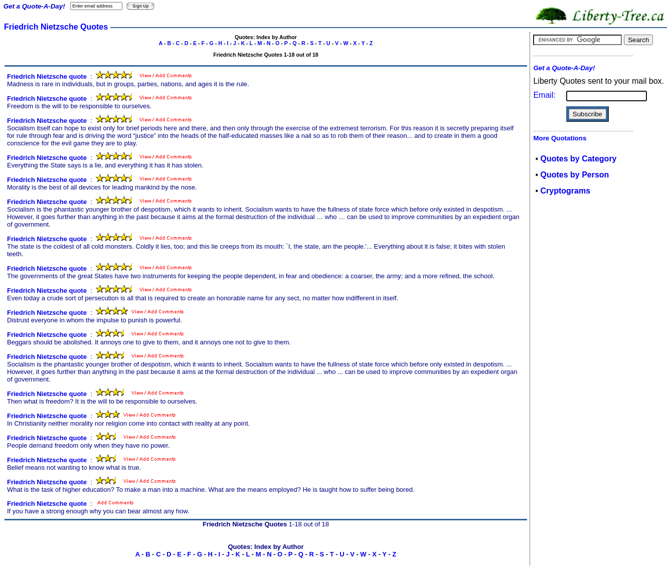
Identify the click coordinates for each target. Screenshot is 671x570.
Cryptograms (565, 190)
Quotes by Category (578, 158)
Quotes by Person (574, 174)
